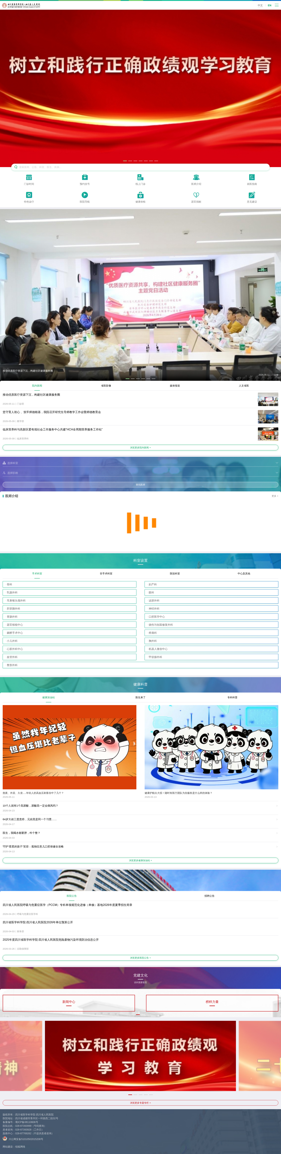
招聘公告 (209, 895)
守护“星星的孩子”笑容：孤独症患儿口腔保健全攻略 (33, 846)
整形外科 (12, 665)
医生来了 (140, 697)
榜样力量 (212, 1002)
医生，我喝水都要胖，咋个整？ (21, 832)
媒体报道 (175, 385)
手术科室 (37, 573)
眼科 (151, 592)
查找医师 (140, 484)
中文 (260, 5)
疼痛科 (153, 632)
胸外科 (153, 640)
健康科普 (140, 684)
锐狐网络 (20, 1146)
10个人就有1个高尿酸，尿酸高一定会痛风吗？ (30, 805)
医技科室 (175, 573)
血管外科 (12, 656)
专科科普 (232, 697)
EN (269, 5)
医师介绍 (11, 496)
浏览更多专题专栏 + (140, 1102)
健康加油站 (48, 697)
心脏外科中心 (15, 648)
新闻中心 (68, 1002)
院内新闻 (37, 385)
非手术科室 (106, 573)
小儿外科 (12, 640)
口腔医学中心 (157, 616)
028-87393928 (23, 1129)
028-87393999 (23, 1125)
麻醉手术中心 (15, 632)
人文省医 (244, 385)
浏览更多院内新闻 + (140, 447)
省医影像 (106, 385)
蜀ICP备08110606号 (26, 1122)
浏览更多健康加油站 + (140, 860)
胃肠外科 (12, 616)
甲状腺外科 (155, 656)
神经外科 (154, 608)
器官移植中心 (15, 624)
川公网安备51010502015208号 (23, 1138)
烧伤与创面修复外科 (161, 624)
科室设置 (140, 560)
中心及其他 (244, 573)
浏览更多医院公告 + (140, 957)
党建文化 (140, 976)
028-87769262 (23, 1133)
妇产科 (153, 584)
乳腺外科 (12, 592)
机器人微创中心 (158, 648)
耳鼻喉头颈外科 (16, 600)
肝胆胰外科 (13, 608)
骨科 (9, 584)
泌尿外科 (154, 600)
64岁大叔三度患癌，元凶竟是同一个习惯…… (30, 819)
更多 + (275, 496)
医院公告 (72, 895)
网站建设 (8, 1146)
